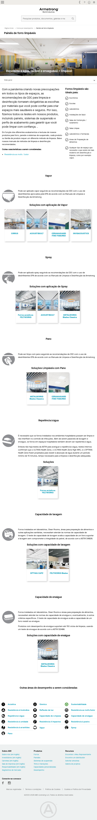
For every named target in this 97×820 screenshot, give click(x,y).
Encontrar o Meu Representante (78, 755)
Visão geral (8, 80)
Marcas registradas (13, 789)
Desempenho (39, 770)
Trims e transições (41, 764)
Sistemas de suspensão (43, 761)
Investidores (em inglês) (11, 758)
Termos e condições (33, 789)
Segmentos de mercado (11, 770)
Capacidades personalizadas (45, 767)
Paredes (37, 758)
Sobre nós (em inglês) (10, 755)
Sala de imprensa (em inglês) (13, 764)
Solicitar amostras (72, 761)
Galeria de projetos (72, 764)
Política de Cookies (52, 789)
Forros (36, 755)
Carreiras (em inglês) (10, 761)
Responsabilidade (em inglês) (13, 767)
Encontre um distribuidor (75, 758)
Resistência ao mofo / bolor (16, 154)
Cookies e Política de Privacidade (77, 789)
